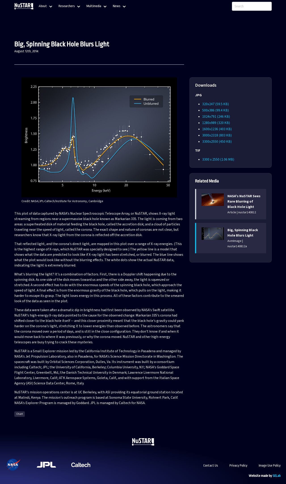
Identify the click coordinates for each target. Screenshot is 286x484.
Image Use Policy (270, 465)
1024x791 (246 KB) (216, 116)
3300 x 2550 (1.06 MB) (218, 159)
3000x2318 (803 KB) (217, 135)
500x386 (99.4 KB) (215, 110)
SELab (277, 476)
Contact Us (210, 465)
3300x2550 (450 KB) (217, 141)
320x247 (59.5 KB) (215, 104)
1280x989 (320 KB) (216, 122)
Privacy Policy (238, 465)
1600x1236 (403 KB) (217, 129)
